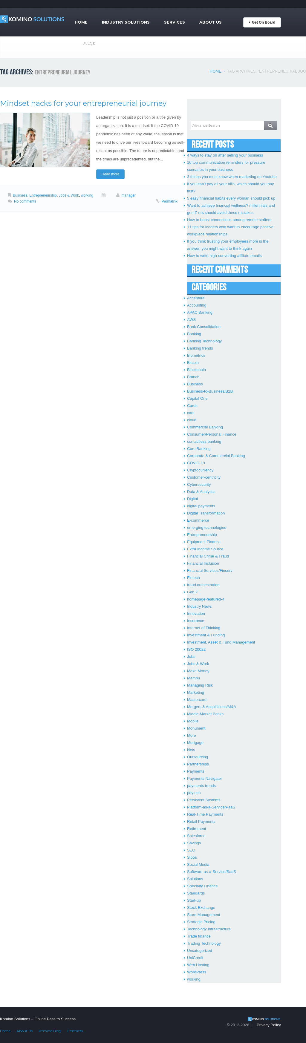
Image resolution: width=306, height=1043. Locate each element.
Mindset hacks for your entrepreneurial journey (83, 103)
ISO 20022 (196, 649)
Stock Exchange (201, 907)
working (87, 195)
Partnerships (198, 764)
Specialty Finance (202, 886)
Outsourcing (197, 757)
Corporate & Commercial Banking (216, 456)
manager (129, 195)
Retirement (196, 828)
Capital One (197, 398)
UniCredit (195, 957)
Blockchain (196, 369)
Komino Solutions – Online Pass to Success (38, 1019)
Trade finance (199, 936)
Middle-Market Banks (205, 714)
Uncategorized (199, 950)
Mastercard (196, 699)
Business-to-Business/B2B (210, 391)
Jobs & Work (69, 195)
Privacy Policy (269, 1025)
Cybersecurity (199, 484)
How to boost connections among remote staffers (229, 220)
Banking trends (200, 348)
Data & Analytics (201, 491)
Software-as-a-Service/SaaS (211, 871)
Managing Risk (200, 685)
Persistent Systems (203, 800)
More (191, 735)
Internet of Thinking (203, 628)
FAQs (89, 43)
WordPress (196, 972)
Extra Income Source (205, 549)
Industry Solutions (126, 22)
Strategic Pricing (201, 922)
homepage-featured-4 (205, 599)
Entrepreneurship (43, 195)
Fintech (193, 577)
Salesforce (196, 836)
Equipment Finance (204, 542)
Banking (194, 334)
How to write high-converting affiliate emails (224, 255)
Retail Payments (201, 821)
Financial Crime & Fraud (208, 556)
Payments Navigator (204, 778)
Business (20, 195)
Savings (194, 843)
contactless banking (204, 441)
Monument (196, 728)
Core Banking (199, 448)
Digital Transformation (206, 513)
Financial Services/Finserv (209, 570)
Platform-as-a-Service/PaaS (211, 807)
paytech (194, 793)
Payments (195, 771)
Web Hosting (198, 965)
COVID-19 (196, 463)
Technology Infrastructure (209, 929)
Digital (192, 499)
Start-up (194, 900)
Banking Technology (204, 341)
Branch (193, 377)
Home (81, 22)
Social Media (198, 864)
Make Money (198, 671)
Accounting (196, 305)
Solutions (195, 879)
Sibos (192, 857)
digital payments (201, 506)
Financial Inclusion (203, 563)
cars (191, 413)
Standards (196, 893)
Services (174, 22)
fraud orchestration (203, 585)
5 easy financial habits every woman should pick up (231, 198)
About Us (210, 22)
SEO (191, 850)
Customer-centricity (204, 477)
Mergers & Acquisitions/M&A (211, 706)
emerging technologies (206, 527)
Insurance (195, 620)
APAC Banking (199, 312)
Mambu (193, 678)
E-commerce (198, 520)
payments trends (201, 785)
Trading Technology (204, 943)
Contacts (75, 1031)
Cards (192, 405)
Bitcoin (193, 362)
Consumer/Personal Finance (211, 434)
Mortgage (195, 742)
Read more (110, 174)
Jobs (191, 656)
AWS (191, 319)
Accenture (196, 298)
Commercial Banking (205, 427)
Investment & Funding (206, 635)
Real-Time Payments (205, 814)
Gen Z (192, 592)
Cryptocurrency (200, 470)
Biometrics (196, 355)
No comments (25, 201)
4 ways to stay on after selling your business (225, 155)
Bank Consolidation (204, 326)
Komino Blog (50, 1031)
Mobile (192, 721)
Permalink (170, 201)
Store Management (203, 914)
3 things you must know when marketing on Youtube (232, 176)
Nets (191, 750)
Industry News (199, 606)
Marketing (195, 692)
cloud (191, 420)
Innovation (196, 613)
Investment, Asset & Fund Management (221, 642)
